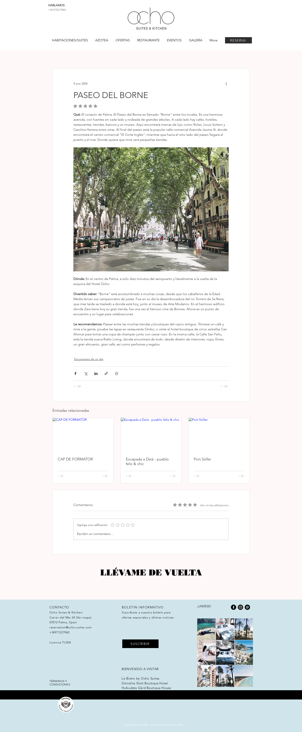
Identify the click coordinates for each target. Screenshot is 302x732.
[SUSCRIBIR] (140, 643)
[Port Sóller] (219, 435)
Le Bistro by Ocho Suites (140, 678)
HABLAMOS (56, 5)
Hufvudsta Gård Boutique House (146, 688)
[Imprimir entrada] (116, 373)
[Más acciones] (226, 83)
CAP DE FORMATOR (75, 459)
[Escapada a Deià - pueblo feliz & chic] (151, 435)
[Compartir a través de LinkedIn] (96, 373)
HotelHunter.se (133, 693)
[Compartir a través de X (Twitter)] (86, 373)
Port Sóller (202, 459)
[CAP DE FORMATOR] (83, 435)
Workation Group (160, 697)
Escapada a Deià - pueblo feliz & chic (147, 461)
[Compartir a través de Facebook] (75, 373)
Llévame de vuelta (151, 572)
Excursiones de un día (88, 359)
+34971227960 (57, 9)
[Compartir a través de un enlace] (106, 373)
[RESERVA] (238, 40)
